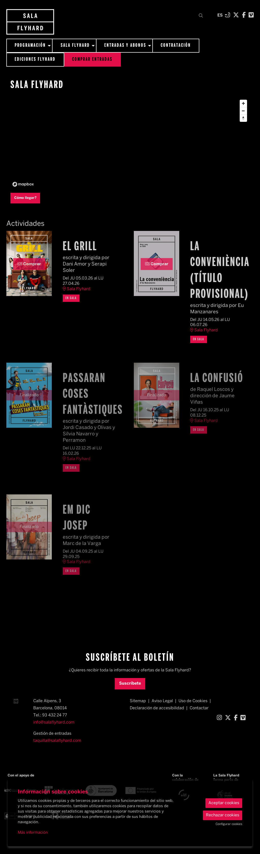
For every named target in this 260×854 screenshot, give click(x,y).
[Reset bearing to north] (243, 118)
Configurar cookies (229, 824)
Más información (33, 832)
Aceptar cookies (223, 803)
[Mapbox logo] (23, 184)
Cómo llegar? (25, 198)
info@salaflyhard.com (53, 722)
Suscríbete (130, 683)
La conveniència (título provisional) (218, 270)
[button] (202, 16)
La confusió (216, 379)
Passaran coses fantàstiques (90, 394)
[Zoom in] (243, 103)
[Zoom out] (243, 110)
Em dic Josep (77, 518)
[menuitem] (236, 15)
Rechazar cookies (222, 815)
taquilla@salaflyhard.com (57, 741)
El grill (80, 247)
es (220, 14)
